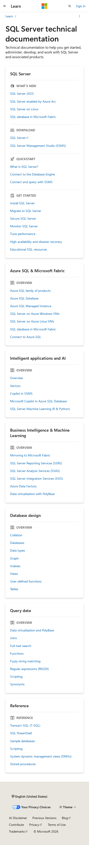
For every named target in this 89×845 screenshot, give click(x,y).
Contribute (16, 824)
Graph (14, 558)
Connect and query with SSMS (31, 182)
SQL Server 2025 (22, 94)
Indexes (15, 566)
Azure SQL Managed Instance (30, 306)
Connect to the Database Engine (32, 174)
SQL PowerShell (21, 733)
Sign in (80, 6)
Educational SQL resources (28, 249)
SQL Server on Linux (24, 109)
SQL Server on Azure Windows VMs (35, 314)
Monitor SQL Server (24, 226)
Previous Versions (44, 818)
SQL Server (18, 138)
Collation (16, 535)
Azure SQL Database (24, 298)
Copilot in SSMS (21, 393)
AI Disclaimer (18, 818)
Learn (9, 16)
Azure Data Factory (23, 486)
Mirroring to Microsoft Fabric (30, 455)
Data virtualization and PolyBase (32, 630)
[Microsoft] (44, 6)
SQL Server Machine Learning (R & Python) (40, 409)
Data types (17, 550)
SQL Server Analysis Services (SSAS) (35, 471)
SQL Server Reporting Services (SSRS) (36, 463)
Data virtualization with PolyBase (32, 494)
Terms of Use (57, 824)
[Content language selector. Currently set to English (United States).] (29, 796)
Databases (17, 543)
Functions (17, 654)
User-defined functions (26, 581)
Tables (14, 589)
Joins (13, 638)
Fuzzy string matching (25, 661)
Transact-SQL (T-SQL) (25, 725)
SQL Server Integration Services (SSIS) (36, 479)
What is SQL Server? (24, 167)
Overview (16, 378)
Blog (65, 818)
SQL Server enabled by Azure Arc (33, 101)
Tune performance (22, 234)
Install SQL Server (22, 203)
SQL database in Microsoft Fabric (33, 117)
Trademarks (17, 831)
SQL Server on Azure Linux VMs (32, 321)
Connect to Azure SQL (25, 337)
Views (14, 574)
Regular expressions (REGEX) (29, 669)
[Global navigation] (4, 6)
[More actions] (80, 16)
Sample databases (22, 741)
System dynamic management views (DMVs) (40, 756)
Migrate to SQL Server (25, 211)
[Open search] (69, 6)
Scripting (16, 677)
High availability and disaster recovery (36, 242)
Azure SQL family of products (30, 291)
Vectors (15, 386)
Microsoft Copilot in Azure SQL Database (38, 401)
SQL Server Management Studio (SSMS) (38, 146)
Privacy (34, 824)
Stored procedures (23, 764)
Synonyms (17, 684)
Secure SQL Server (23, 218)
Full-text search (20, 646)
